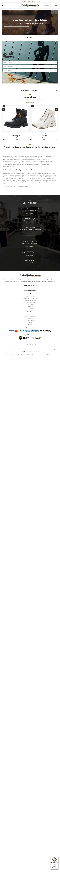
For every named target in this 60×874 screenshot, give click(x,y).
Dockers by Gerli (16, 133)
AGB (30, 314)
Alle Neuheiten (30, 102)
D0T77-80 (44, 135)
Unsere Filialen (30, 320)
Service (6, 349)
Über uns (30, 318)
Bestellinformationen (30, 296)
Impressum (30, 324)
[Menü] (57, 857)
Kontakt (30, 322)
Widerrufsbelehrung (30, 302)
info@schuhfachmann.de (30, 290)
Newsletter (30, 306)
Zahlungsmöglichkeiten (30, 300)
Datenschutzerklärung (30, 316)
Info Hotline (30, 304)
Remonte (44, 133)
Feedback (30, 308)
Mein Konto (46, 5)
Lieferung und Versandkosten (30, 298)
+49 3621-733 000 (30, 285)
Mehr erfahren (29, 213)
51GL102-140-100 (16, 135)
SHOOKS (34, 356)
